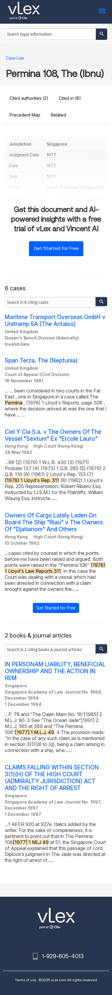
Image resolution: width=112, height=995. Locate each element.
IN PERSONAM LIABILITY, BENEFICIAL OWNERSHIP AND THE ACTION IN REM (55, 671)
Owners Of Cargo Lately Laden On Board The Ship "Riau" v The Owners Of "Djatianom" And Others (54, 522)
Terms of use (25, 980)
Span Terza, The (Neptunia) (41, 360)
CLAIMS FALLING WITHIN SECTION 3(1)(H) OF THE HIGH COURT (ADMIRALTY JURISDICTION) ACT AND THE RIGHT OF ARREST (52, 778)
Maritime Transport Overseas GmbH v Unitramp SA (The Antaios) (55, 320)
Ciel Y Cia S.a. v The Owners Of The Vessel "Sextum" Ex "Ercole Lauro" (53, 435)
